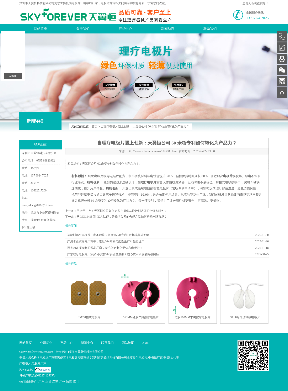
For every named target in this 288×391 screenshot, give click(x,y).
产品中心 (125, 28)
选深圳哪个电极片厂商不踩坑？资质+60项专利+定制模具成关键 (108, 235)
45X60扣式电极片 (89, 317)
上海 (48, 381)
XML (145, 342)
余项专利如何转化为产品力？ (120, 163)
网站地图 (128, 342)
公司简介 (46, 342)
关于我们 (83, 28)
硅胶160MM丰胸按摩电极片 (192, 317)
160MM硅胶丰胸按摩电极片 (141, 317)
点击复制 (61, 351)
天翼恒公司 (89, 163)
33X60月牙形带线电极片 (244, 317)
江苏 (55, 381)
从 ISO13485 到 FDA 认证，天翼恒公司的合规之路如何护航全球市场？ (122, 216)
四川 (76, 381)
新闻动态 (167, 28)
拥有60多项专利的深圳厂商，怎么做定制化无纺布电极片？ (105, 247)
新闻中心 (87, 342)
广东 (41, 381)
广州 (62, 381)
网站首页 (40, 28)
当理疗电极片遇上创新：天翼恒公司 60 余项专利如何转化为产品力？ (145, 126)
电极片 (76, 3)
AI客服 (13, 76)
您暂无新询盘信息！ (255, 3)
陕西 (69, 381)
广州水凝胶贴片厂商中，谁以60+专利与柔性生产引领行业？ (105, 241)
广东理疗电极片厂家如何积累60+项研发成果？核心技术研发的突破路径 (113, 254)
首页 (94, 126)
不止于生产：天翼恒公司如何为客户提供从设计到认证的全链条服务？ (122, 210)
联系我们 (210, 28)
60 (98, 163)
